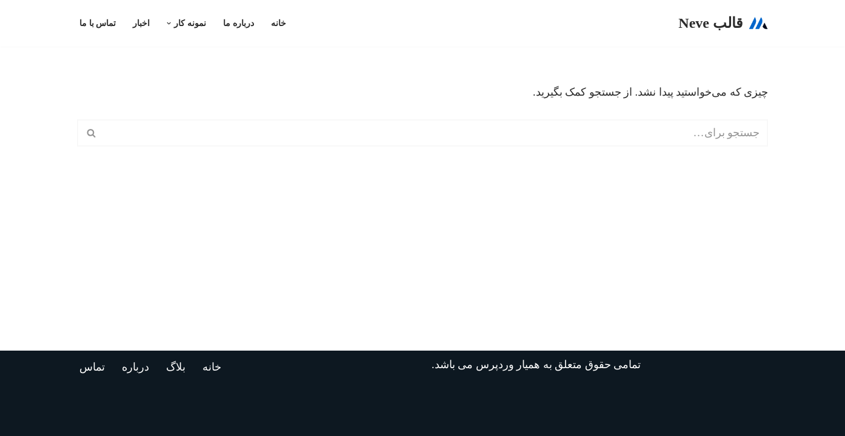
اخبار (141, 23)
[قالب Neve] (723, 23)
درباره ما (238, 23)
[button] (169, 23)
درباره (135, 367)
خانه (278, 23)
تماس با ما (97, 23)
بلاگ (175, 367)
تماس (92, 367)
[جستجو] (436, 133)
